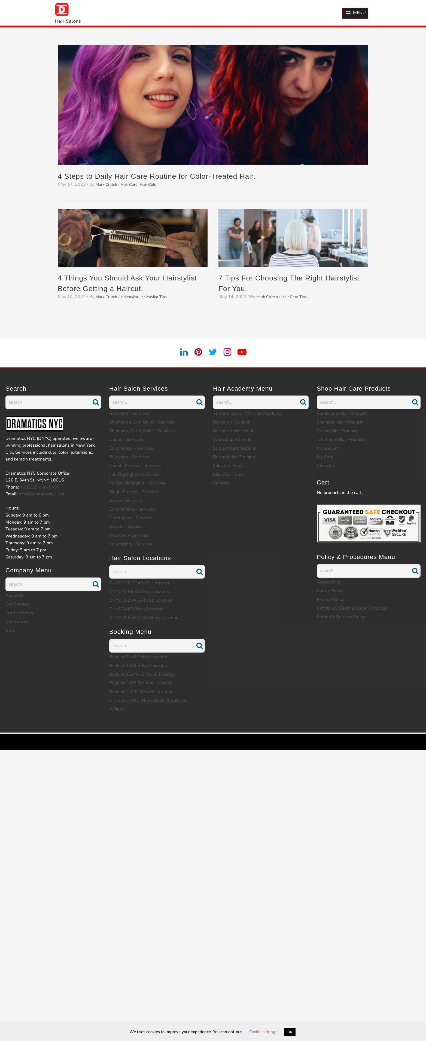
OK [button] (289, 1032)
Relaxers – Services (128, 535)
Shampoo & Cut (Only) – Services (141, 422)
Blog (10, 630)
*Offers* (117, 709)
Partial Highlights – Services (137, 483)
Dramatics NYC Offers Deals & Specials (148, 700)
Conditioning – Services (132, 509)
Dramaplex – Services (130, 518)
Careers (221, 483)
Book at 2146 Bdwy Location (138, 657)
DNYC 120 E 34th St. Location (139, 583)
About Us (14, 595)
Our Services (18, 604)
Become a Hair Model (234, 431)
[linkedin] (180, 352)
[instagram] (229, 352)
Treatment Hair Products (341, 440)
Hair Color (155, 184)
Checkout (326, 466)
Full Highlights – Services (134, 474)
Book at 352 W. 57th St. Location (142, 674)
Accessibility (329, 582)
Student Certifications (234, 448)
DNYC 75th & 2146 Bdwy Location (143, 618)
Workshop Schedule (233, 440)
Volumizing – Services (130, 544)
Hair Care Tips (298, 297)
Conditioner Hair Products (342, 413)
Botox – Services (125, 500)
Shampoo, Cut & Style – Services (141, 431)
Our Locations (19, 613)
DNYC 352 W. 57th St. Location (140, 600)
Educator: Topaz (228, 474)
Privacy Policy (330, 600)
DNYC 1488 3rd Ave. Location (139, 592)
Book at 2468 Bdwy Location (138, 666)
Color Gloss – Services (131, 448)
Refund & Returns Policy (341, 617)
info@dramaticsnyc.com (42, 494)
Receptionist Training (234, 457)
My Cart (325, 457)
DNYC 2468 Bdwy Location (136, 609)
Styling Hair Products (338, 431)
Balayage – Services (129, 457)
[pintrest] (197, 352)
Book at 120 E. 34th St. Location (141, 692)
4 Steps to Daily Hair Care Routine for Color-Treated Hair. (170, 175)
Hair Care (132, 184)
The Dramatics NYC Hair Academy (247, 413)
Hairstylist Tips (161, 297)
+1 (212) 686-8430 (40, 487)
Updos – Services (126, 440)
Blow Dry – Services (129, 413)
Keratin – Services (127, 527)
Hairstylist (133, 297)
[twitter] (213, 352)
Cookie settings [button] (263, 1031)
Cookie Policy (330, 591)
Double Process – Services (135, 466)
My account (328, 448)
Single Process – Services (134, 492)
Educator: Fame (228, 466)
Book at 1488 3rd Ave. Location (140, 683)
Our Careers (17, 622)
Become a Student (231, 422)
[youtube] (245, 352)
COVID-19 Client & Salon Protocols (352, 608)
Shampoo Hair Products (340, 422)
